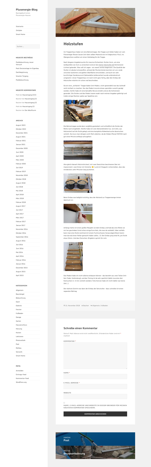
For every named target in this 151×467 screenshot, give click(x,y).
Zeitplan (19, 30)
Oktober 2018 (21, 179)
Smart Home (20, 34)
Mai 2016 (19, 252)
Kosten (18, 332)
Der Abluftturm (30, 110)
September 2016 (22, 237)
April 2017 (20, 214)
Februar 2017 (21, 221)
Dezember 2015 (22, 267)
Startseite (19, 26)
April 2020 (20, 156)
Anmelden (19, 370)
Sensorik (19, 352)
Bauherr (86, 305)
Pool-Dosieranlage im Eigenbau (27, 68)
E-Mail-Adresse (72, 383)
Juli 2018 (19, 187)
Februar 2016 (21, 260)
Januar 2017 (20, 225)
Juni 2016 (19, 248)
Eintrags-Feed (21, 374)
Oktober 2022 (21, 129)
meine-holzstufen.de (106, 65)
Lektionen (19, 336)
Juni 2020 (19, 152)
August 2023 (20, 125)
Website (67, 393)
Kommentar (70, 341)
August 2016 (20, 240)
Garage (18, 317)
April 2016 (20, 256)
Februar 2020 (21, 163)
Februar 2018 (21, 202)
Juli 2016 (19, 244)
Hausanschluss (21, 325)
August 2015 (20, 271)
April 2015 (20, 275)
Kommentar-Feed (22, 378)
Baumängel (20, 294)
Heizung (19, 328)
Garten (18, 321)
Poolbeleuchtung (22, 80)
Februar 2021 (21, 140)
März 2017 (20, 217)
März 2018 (20, 198)
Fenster (18, 309)
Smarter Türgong (22, 76)
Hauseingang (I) (31, 98)
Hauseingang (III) (29, 95)
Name (67, 373)
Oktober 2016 (21, 233)
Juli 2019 (19, 167)
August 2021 (20, 136)
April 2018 (20, 194)
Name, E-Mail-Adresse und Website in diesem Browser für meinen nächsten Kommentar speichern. (95, 406)
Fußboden (19, 313)
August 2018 (20, 183)
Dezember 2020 (22, 148)
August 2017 (20, 206)
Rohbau (18, 348)
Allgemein (19, 290)
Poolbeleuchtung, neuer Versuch (25, 63)
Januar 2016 (20, 264)
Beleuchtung (20, 298)
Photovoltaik (20, 340)
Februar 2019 (21, 171)
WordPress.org (21, 382)
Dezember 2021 (22, 133)
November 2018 (22, 175)
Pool (17, 344)
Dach (18, 302)
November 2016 (22, 229)
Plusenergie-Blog (26, 9)
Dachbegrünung (22, 72)
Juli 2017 (19, 210)
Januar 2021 (20, 144)
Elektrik (19, 305)
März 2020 (20, 160)
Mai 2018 (19, 190)
